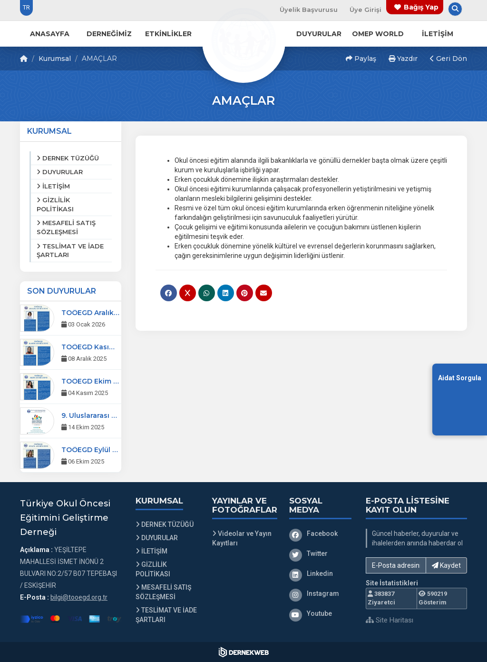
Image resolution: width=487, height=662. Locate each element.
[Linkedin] (320, 573)
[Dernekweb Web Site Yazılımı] (243, 652)
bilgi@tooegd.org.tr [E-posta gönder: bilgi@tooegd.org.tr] (78, 597)
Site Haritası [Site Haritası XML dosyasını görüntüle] (389, 620)
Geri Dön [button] (448, 58)
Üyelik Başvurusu (309, 9)
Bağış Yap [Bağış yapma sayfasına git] (421, 7)
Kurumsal (55, 58)
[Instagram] (320, 593)
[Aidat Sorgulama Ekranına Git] (459, 399)
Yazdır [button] (403, 58)
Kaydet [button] (446, 565)
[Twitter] (320, 553)
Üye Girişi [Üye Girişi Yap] (365, 9)
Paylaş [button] (361, 58)
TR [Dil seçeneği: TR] (26, 7)
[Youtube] (320, 613)
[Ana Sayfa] (243, 40)
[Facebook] (320, 533)
